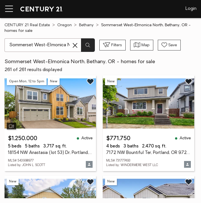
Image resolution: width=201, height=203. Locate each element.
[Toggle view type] (141, 45)
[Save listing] (90, 81)
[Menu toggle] (9, 9)
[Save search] (169, 45)
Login (190, 8)
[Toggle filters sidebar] (112, 45)
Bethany (86, 25)
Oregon (64, 25)
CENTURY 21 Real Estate (27, 25)
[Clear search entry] (75, 45)
